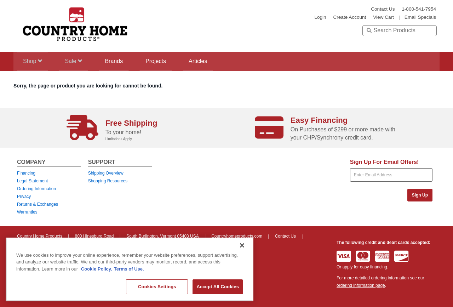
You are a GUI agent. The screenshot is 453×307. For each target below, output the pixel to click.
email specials (420, 17)
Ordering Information (36, 188)
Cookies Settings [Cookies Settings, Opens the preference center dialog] (157, 286)
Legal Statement (32, 180)
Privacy (24, 196)
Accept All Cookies (217, 286)
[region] (129, 269)
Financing (26, 173)
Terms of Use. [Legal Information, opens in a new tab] (129, 269)
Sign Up (420, 195)
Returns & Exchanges (37, 204)
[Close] (242, 245)
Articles (210, 61)
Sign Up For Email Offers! (384, 162)
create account (349, 17)
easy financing (373, 267)
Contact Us (383, 9)
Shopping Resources (107, 180)
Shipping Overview (106, 173)
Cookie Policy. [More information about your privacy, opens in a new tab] (96, 269)
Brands (120, 61)
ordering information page (361, 285)
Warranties (27, 212)
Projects (165, 61)
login (320, 17)
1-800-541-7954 (419, 9)
